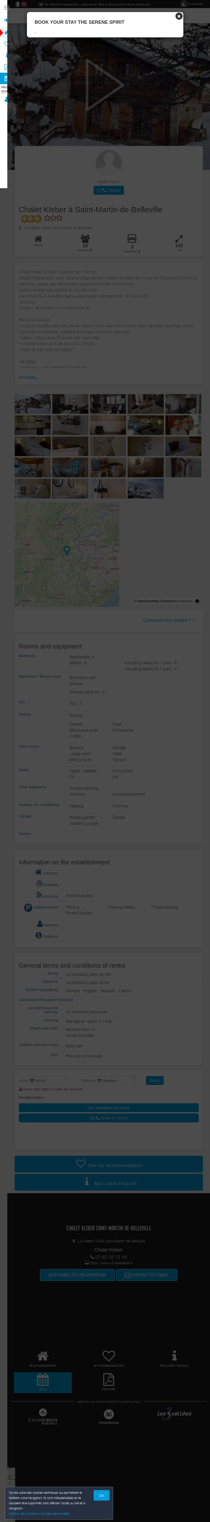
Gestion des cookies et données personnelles (39, 1513)
